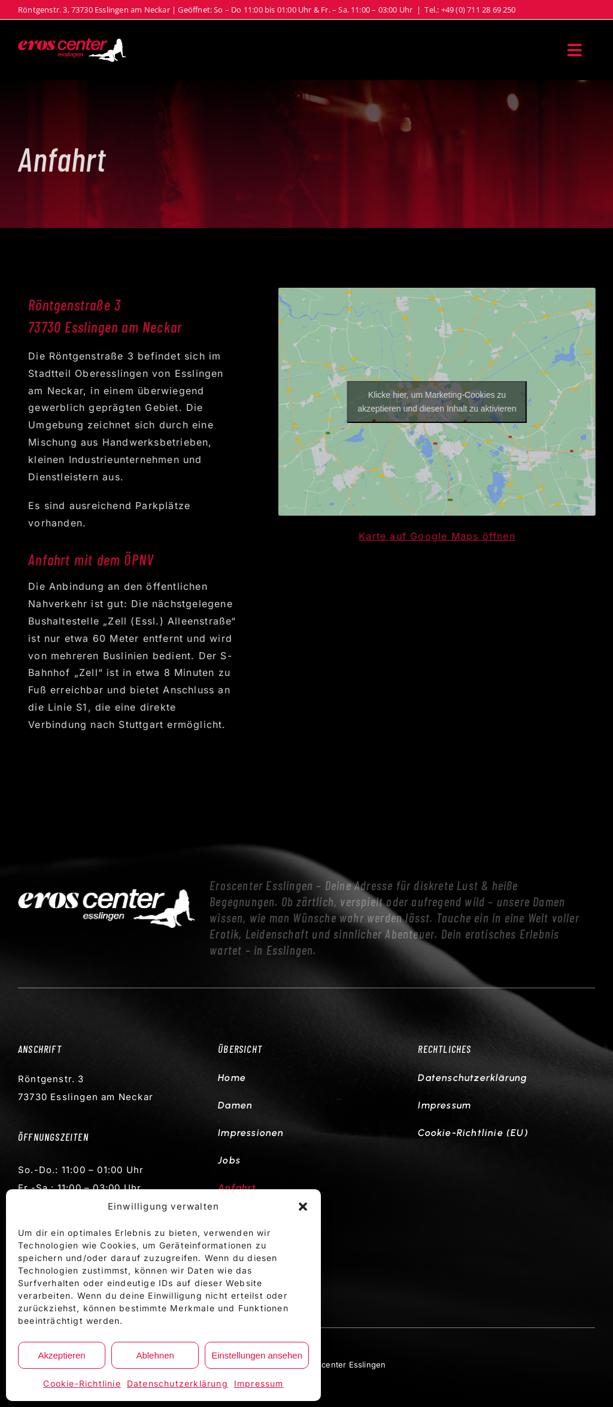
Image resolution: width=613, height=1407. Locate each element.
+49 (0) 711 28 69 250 (478, 9)
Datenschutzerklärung (177, 1383)
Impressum (259, 1383)
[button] (303, 1207)
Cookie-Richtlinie (81, 1383)
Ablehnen (155, 1355)
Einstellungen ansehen (256, 1355)
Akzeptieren (61, 1355)
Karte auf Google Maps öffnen (439, 536)
